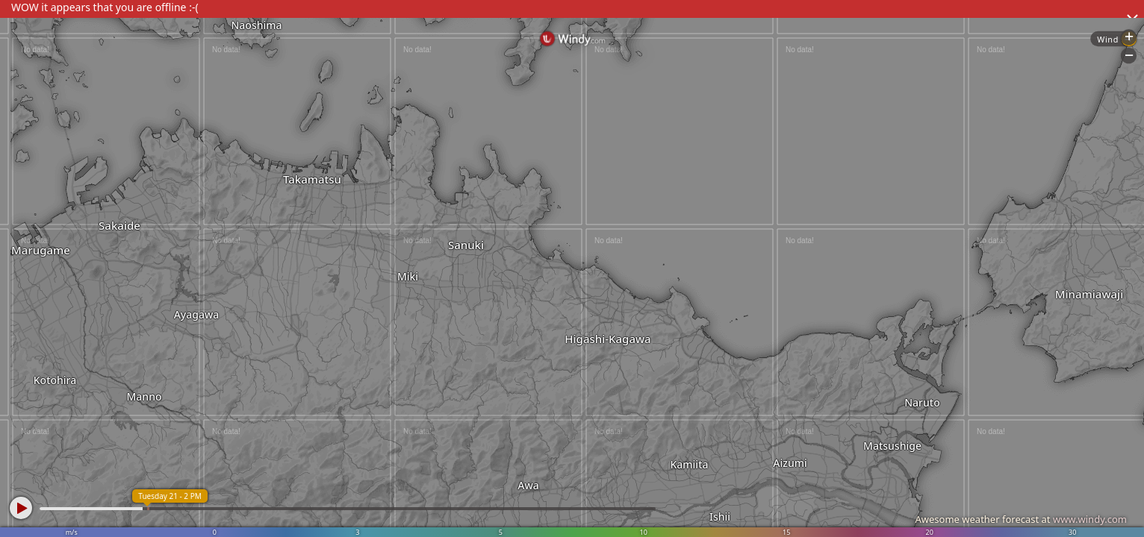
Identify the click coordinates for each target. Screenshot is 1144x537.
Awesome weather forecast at (1021, 519)
